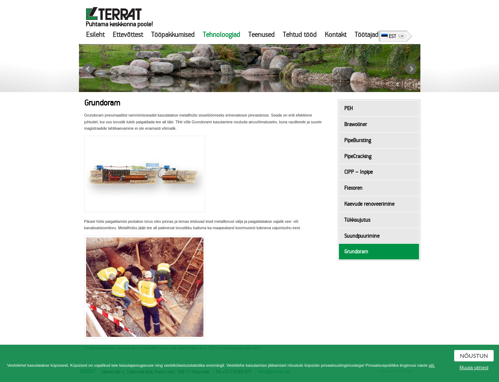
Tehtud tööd (300, 35)
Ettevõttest (128, 35)
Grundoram (356, 251)
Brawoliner (355, 124)
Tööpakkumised (173, 35)
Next (411, 69)
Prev (88, 69)
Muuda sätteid (474, 368)
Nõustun (474, 355)
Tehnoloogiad (221, 35)
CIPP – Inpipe (358, 172)
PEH (348, 108)
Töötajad (366, 35)
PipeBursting (357, 140)
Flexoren (353, 188)
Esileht (95, 35)
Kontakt (335, 35)
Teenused (261, 35)
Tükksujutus (357, 220)
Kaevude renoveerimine (369, 204)
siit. (432, 365)
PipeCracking (357, 156)
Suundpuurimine (361, 236)
